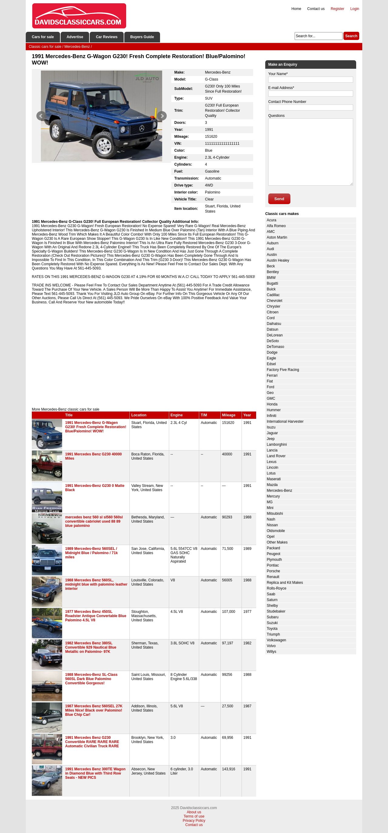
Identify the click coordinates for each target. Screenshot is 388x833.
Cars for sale (43, 37)
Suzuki (272, 623)
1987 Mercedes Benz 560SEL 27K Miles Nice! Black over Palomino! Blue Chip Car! (93, 710)
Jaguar (272, 433)
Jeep (271, 439)
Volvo (271, 646)
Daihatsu (274, 324)
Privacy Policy (194, 820)
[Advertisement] (144, 355)
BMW (271, 278)
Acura (271, 220)
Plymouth (274, 559)
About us (194, 812)
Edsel (271, 364)
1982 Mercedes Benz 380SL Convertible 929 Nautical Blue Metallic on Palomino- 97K (90, 647)
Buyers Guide (142, 37)
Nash (271, 519)
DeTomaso (275, 347)
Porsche (273, 571)
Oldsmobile (276, 531)
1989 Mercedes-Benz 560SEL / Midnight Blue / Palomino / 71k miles (91, 553)
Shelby (272, 605)
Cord (271, 318)
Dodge (272, 352)
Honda (272, 404)
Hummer (274, 410)
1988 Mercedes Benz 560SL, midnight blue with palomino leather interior (96, 584)
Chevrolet (274, 301)
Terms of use (194, 816)
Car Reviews (106, 37)
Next (162, 116)
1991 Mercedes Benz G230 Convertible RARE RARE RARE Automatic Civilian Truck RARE (92, 741)
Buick (271, 289)
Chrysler (273, 306)
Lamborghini (277, 444)
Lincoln (272, 467)
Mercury (273, 496)
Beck (271, 266)
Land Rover (276, 456)
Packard (273, 548)
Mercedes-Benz (279, 490)
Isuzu (271, 427)
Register (337, 9)
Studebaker (276, 611)
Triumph (273, 634)
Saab (271, 594)
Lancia (272, 450)
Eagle (271, 358)
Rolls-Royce (276, 588)
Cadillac (273, 295)
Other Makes (277, 542)
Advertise (75, 37)
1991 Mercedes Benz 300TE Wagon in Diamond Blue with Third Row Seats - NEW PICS (95, 773)
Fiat (270, 381)
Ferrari (272, 375)
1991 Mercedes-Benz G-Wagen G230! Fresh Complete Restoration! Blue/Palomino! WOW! (95, 427)
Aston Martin (277, 237)
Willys (271, 652)
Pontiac (273, 565)
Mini (270, 508)
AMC (271, 232)
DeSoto (273, 341)
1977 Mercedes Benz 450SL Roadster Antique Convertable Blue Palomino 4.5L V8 (95, 616)
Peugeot (273, 554)
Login (354, 9)
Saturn (272, 600)
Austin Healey (278, 260)
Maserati (274, 479)
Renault (273, 577)
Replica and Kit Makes (285, 582)
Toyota (272, 628)
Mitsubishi (275, 513)
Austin (272, 255)
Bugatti (272, 283)
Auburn (273, 243)
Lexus (271, 462)
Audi (270, 249)
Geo (270, 393)
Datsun (272, 329)
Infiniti (271, 416)
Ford (270, 387)
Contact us (316, 9)
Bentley (273, 272)
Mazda (272, 485)
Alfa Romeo (276, 226)
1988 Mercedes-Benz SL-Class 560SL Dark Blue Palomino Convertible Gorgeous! (91, 679)
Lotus (271, 473)
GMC (271, 398)
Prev (41, 116)
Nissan (272, 525)
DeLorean (275, 335)
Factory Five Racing (283, 370)
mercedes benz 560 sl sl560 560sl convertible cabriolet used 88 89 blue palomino (94, 521)
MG (270, 502)
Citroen (273, 312)
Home (296, 9)
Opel (270, 536)
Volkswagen (276, 640)
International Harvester (285, 421)
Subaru (273, 617)
